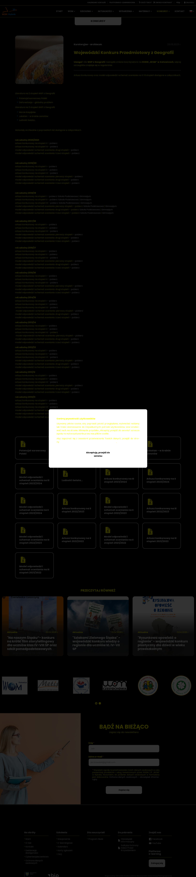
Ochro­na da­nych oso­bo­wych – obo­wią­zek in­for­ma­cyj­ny (88, 441)
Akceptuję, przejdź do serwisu (98, 454)
